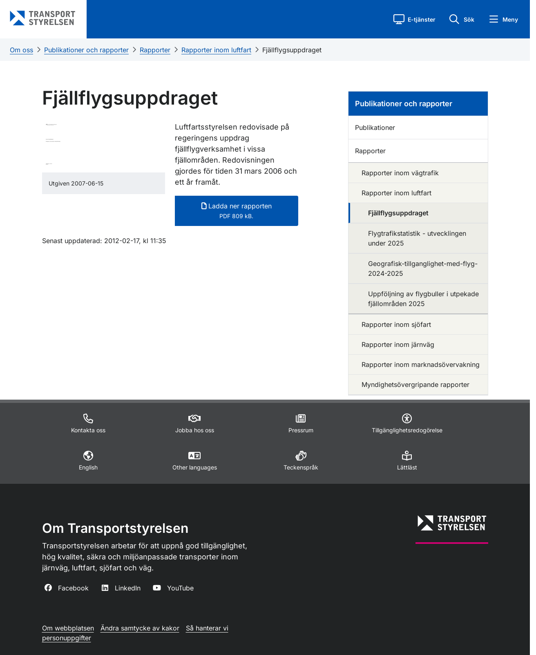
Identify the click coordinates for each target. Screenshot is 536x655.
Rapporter (155, 50)
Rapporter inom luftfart (216, 50)
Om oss (21, 50)
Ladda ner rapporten (236, 210)
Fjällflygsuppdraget (292, 50)
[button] (414, 19)
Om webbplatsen (68, 628)
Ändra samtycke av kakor (139, 628)
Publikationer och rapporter (86, 50)
